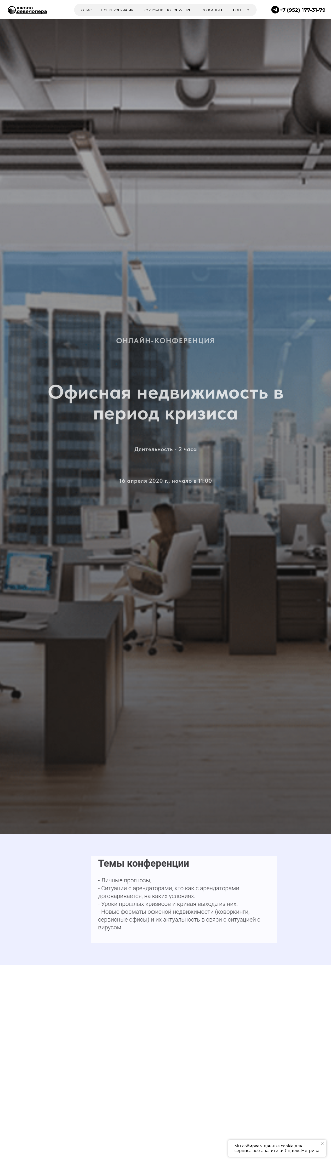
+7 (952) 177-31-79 (302, 10)
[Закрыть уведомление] (322, 1143)
